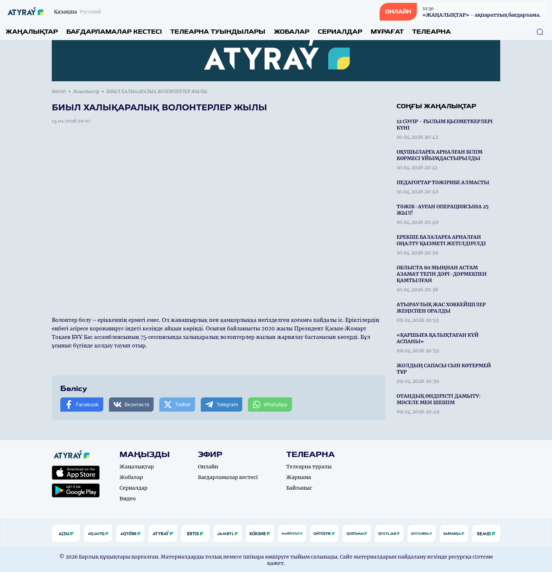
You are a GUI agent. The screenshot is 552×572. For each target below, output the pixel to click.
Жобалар (291, 31)
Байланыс (299, 488)
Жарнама (298, 477)
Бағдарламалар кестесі (114, 31)
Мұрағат (387, 31)
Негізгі (59, 91)
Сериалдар (340, 31)
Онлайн (208, 466)
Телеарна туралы (309, 466)
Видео (128, 498)
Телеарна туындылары (217, 31)
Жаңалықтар (32, 31)
